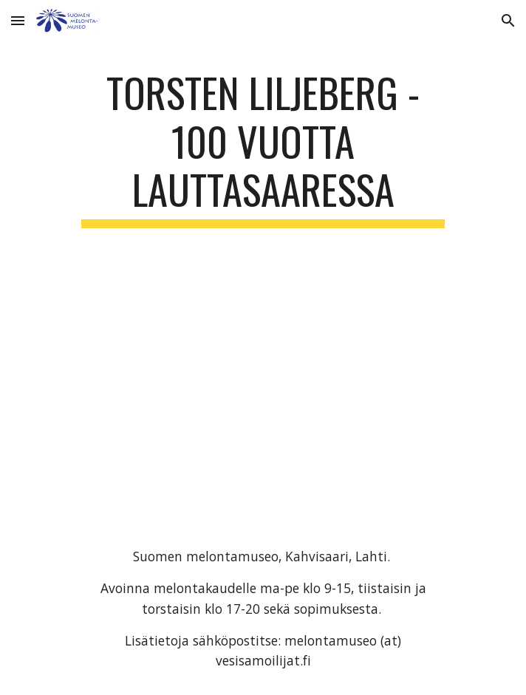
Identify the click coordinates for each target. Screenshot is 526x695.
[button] (17, 20)
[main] (262, 148)
